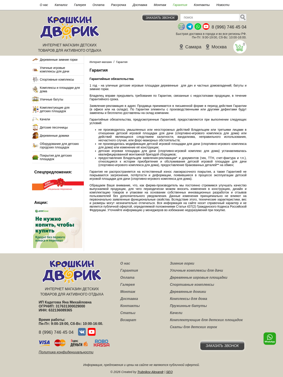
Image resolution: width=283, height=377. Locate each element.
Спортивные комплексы (57, 79)
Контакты (202, 5)
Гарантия (180, 5)
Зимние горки (182, 263)
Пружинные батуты (188, 306)
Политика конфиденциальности (66, 352)
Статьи (127, 313)
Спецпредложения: (53, 172)
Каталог (61, 5)
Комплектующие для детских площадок (54, 109)
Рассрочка (118, 5)
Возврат (128, 320)
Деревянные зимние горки (58, 59)
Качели (45, 119)
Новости (222, 5)
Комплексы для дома (188, 299)
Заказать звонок (160, 17)
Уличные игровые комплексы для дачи (54, 69)
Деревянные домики (54, 135)
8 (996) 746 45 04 (229, 27)
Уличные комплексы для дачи (196, 270)
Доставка (140, 5)
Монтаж (160, 5)
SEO (169, 372)
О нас (44, 5)
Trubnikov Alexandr (150, 372)
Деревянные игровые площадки (198, 277)
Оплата (99, 5)
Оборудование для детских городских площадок (59, 145)
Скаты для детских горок (193, 327)
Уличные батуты (51, 99)
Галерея (80, 5)
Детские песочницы (54, 127)
